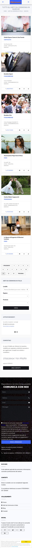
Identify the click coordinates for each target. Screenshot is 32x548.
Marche (26, 11)
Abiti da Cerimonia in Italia (15, 11)
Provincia (5, 299)
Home (5, 11)
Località (5, 286)
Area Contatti (16, 368)
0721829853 (10, 170)
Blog (4, 508)
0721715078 (10, 130)
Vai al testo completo (8, 326)
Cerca (16, 308)
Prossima (21, 273)
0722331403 (10, 211)
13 (13, 273)
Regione (5, 293)
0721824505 (10, 253)
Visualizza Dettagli (15, 546)
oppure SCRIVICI (7, 363)
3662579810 (10, 88)
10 (26, 269)
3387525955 (10, 52)
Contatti (5, 511)
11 (3, 273)
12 (8, 273)
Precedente (6, 265)
